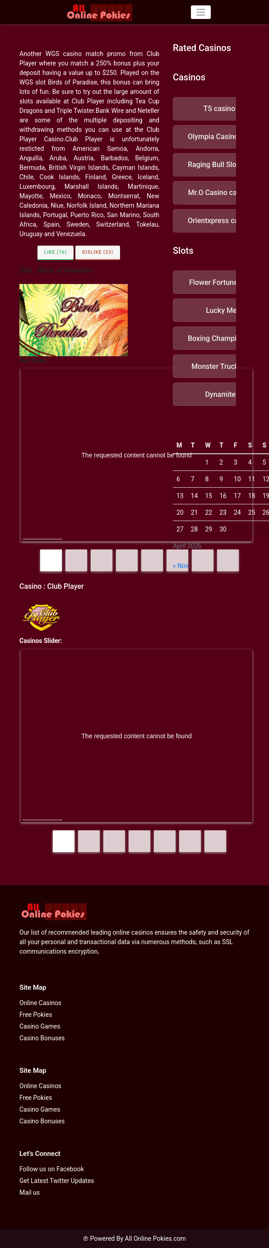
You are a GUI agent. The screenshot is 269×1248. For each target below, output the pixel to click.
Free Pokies (35, 1014)
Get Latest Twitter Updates (56, 1180)
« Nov (181, 565)
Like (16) (55, 252)
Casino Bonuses (42, 1038)
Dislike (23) (97, 252)
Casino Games (39, 1026)
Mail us (29, 1192)
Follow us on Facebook (51, 1169)
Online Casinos (40, 1002)
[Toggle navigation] (200, 12)
